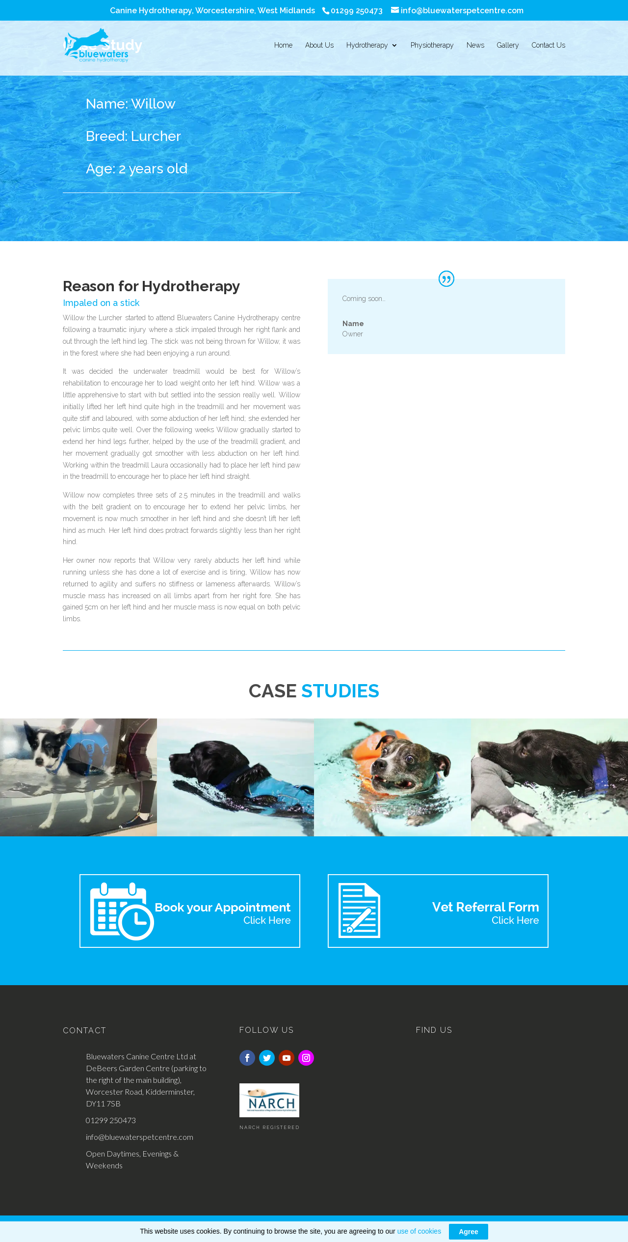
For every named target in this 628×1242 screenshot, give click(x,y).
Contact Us (548, 45)
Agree (468, 1232)
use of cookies (419, 1231)
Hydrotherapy (367, 45)
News (475, 45)
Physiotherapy (432, 45)
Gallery (508, 45)
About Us (319, 45)
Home (283, 45)
